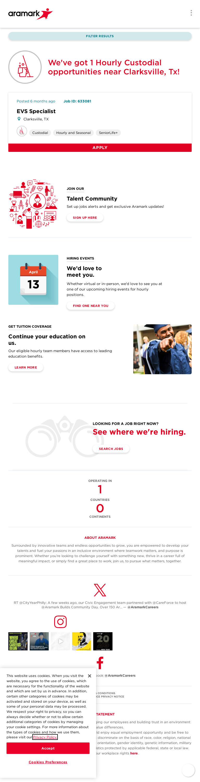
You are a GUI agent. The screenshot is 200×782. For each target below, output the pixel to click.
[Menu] (189, 13)
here (134, 753)
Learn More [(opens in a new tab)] (26, 367)
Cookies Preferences (48, 762)
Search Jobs (111, 449)
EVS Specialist (36, 111)
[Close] (89, 676)
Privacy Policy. (45, 737)
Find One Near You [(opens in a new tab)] (90, 306)
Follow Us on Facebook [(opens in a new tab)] (100, 675)
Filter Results (100, 36)
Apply (100, 147)
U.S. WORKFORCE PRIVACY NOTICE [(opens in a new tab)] (100, 696)
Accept (47, 748)
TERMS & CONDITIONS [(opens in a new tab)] (100, 693)
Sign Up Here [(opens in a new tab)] (85, 217)
